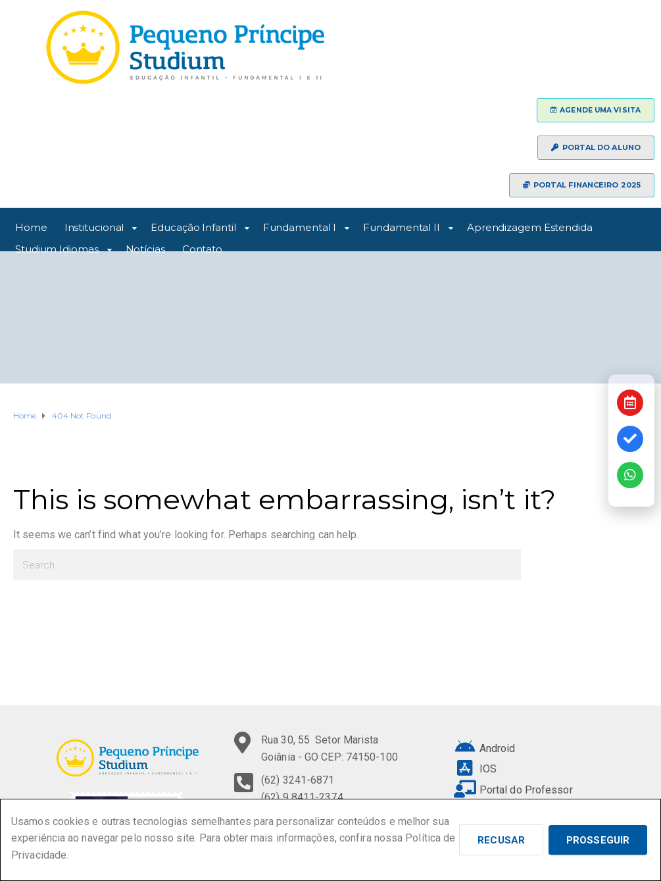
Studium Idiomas (57, 247)
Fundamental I (300, 225)
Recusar (501, 840)
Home (31, 225)
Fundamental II (401, 225)
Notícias (145, 247)
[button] (595, 110)
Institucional (94, 225)
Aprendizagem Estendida (530, 225)
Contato (202, 247)
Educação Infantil (193, 225)
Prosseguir (597, 840)
